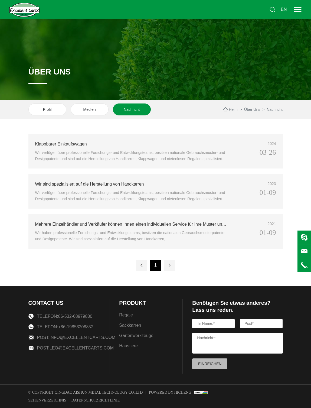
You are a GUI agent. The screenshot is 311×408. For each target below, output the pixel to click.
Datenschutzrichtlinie (95, 400)
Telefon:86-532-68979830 (65, 316)
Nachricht (132, 109)
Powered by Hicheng (170, 392)
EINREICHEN (209, 364)
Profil (47, 109)
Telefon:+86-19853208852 (65, 327)
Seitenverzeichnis (47, 400)
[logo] (24, 9)
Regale (126, 315)
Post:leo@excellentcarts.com (75, 348)
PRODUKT (132, 303)
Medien (89, 109)
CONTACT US (46, 303)
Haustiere (128, 346)
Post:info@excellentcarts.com (76, 337)
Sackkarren (130, 325)
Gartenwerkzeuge (136, 335)
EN (284, 9)
